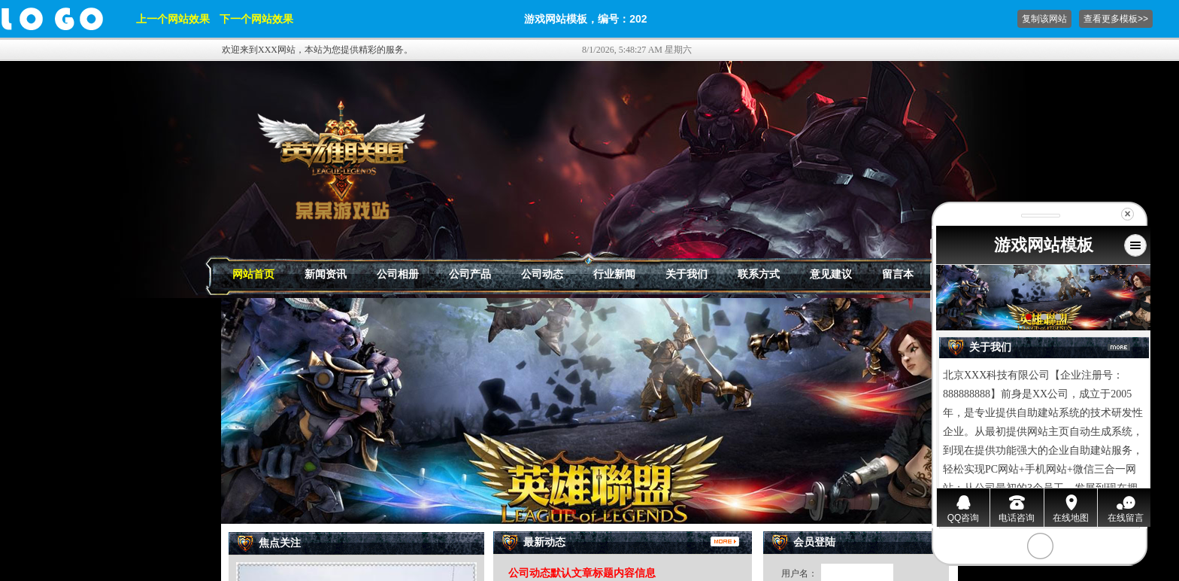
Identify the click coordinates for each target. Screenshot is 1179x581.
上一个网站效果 (173, 19)
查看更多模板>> (1116, 19)
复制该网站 (1044, 19)
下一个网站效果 (256, 19)
